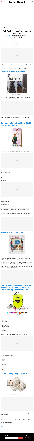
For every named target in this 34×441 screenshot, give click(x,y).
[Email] (21, 37)
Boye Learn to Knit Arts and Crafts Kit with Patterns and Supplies (16, 124)
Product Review (17, 28)
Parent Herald (3, 27)
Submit (20, 437)
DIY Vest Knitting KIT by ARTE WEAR (14, 373)
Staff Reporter (9, 35)
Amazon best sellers (10, 425)
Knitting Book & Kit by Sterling (12, 232)
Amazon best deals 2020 (18, 425)
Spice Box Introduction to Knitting (13, 72)
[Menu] (1, 1)
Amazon (2, 68)
